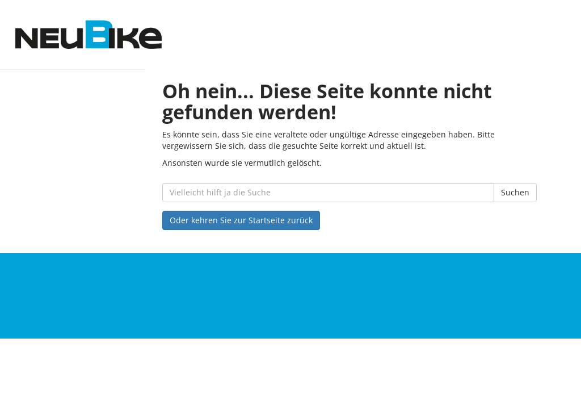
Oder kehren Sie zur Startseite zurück (241, 220)
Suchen (515, 192)
